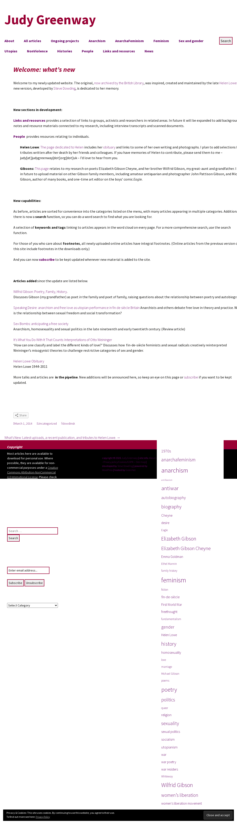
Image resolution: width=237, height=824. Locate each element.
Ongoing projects (65, 41)
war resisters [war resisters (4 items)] (169, 769)
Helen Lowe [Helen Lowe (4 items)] (169, 635)
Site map (140, 462)
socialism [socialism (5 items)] (168, 739)
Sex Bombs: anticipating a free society (40, 323)
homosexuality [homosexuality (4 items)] (171, 652)
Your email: (14, 564)
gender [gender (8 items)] (167, 627)
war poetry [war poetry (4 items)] (168, 762)
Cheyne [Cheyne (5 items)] (167, 515)
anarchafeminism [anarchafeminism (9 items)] (178, 460)
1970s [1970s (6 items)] (166, 451)
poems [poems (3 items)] (165, 680)
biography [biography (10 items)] (171, 506)
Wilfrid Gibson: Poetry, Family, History (40, 291)
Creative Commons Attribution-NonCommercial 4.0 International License (32, 472)
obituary (108, 147)
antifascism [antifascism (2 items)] (166, 480)
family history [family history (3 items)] (169, 571)
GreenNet (131, 470)
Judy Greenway (129, 458)
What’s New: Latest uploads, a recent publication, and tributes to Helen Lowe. (62, 437)
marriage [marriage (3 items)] (166, 667)
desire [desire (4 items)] (165, 523)
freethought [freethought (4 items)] (169, 612)
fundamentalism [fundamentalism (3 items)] (171, 619)
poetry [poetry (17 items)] (169, 689)
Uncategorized (47, 423)
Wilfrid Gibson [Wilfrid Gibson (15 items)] (177, 785)
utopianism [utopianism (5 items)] (169, 747)
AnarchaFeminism (129, 41)
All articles (32, 41)
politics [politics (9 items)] (168, 700)
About (9, 41)
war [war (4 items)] (163, 754)
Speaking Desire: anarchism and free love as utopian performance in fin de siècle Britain (76, 307)
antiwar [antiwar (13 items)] (169, 488)
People (87, 51)
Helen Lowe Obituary (28, 361)
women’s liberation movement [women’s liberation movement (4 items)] (181, 803)
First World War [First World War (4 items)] (171, 604)
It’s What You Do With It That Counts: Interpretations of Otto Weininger (62, 339)
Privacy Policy (43, 816)
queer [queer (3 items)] (164, 708)
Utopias (10, 51)
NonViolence (37, 51)
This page (42, 168)
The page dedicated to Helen (62, 147)
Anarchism (97, 41)
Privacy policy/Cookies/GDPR (118, 462)
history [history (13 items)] (168, 643)
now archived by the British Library (119, 83)
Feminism (161, 41)
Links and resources (119, 51)
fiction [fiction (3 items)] (164, 590)
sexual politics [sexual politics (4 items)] (170, 731)
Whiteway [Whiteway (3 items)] (167, 776)
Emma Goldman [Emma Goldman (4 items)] (172, 557)
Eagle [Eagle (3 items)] (164, 530)
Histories (64, 51)
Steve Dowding (64, 88)
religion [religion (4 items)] (166, 715)
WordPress (107, 470)
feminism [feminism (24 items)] (173, 580)
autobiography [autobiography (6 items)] (173, 497)
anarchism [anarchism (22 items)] (174, 470)
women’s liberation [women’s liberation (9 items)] (179, 795)
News (149, 51)
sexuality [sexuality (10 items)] (170, 723)
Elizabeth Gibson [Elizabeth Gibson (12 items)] (178, 538)
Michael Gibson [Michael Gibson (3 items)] (170, 674)
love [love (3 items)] (163, 660)
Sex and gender (191, 41)
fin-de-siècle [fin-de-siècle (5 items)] (170, 597)
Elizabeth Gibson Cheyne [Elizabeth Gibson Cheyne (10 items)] (186, 548)
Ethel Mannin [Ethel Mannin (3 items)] (169, 564)
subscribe (191, 377)
